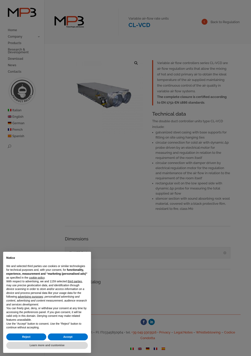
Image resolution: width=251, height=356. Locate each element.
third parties (75, 281)
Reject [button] (26, 336)
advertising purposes (30, 296)
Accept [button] (68, 336)
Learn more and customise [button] (47, 345)
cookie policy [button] (37, 277)
